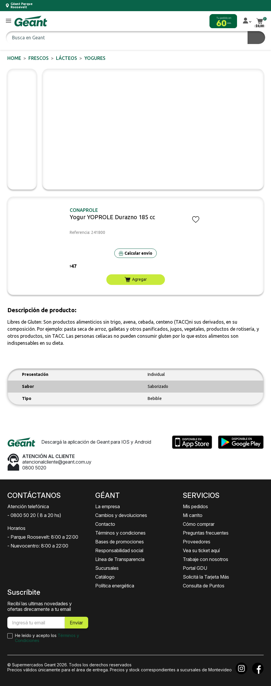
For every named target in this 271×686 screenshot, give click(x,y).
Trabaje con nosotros (205, 559)
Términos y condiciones (120, 532)
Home (14, 58)
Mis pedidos (195, 506)
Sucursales (107, 568)
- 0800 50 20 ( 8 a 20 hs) (34, 515)
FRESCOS (38, 58)
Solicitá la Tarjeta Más (206, 577)
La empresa (107, 506)
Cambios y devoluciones (121, 515)
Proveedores (196, 541)
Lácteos (66, 58)
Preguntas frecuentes (206, 532)
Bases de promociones (119, 541)
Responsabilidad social (119, 550)
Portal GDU (195, 568)
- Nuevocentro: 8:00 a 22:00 (37, 545)
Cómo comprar (198, 524)
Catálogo (105, 577)
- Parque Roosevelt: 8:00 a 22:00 (42, 537)
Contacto (105, 524)
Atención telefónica (28, 506)
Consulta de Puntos (203, 585)
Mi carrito (192, 515)
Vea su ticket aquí (201, 550)
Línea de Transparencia (119, 559)
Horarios (16, 528)
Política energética (114, 585)
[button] (8, 21)
